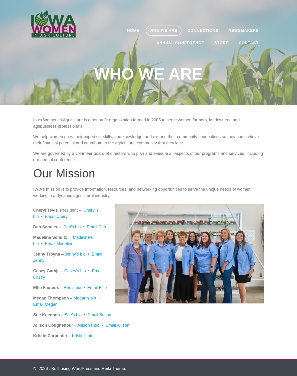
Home (133, 31)
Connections (203, 31)
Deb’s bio (72, 227)
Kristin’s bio (82, 335)
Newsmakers (244, 31)
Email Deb (96, 227)
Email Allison (117, 325)
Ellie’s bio (72, 287)
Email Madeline (59, 243)
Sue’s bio (73, 315)
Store (221, 43)
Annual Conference (180, 43)
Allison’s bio (88, 325)
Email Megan (45, 304)
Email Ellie (97, 287)
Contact (249, 43)
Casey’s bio (75, 271)
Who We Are (164, 31)
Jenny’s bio (75, 254)
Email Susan (99, 315)
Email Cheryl (56, 216)
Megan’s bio (85, 298)
